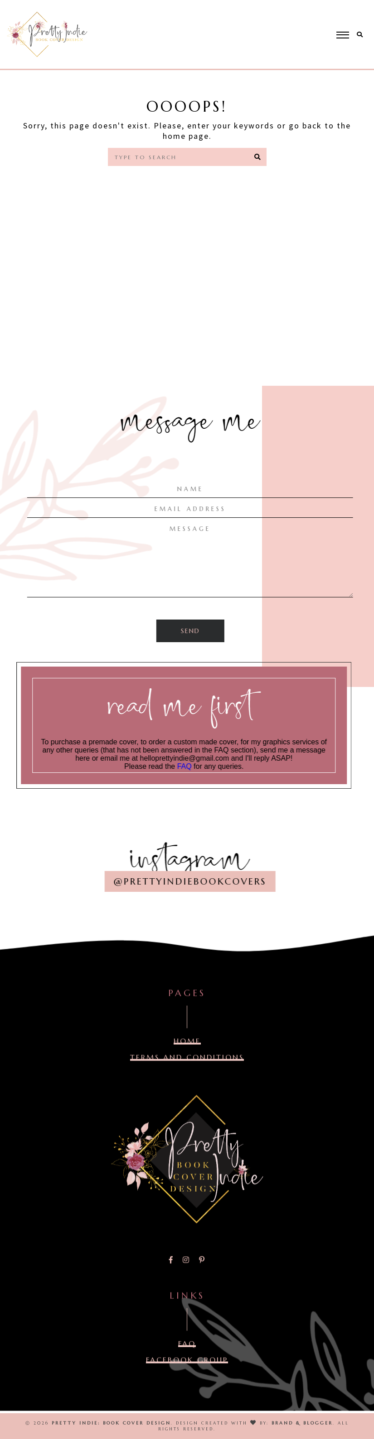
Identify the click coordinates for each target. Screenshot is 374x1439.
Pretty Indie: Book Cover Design (111, 1423)
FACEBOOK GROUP (187, 1369)
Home (192, 186)
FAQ (197, 766)
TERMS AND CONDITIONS (187, 1067)
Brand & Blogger (302, 1423)
